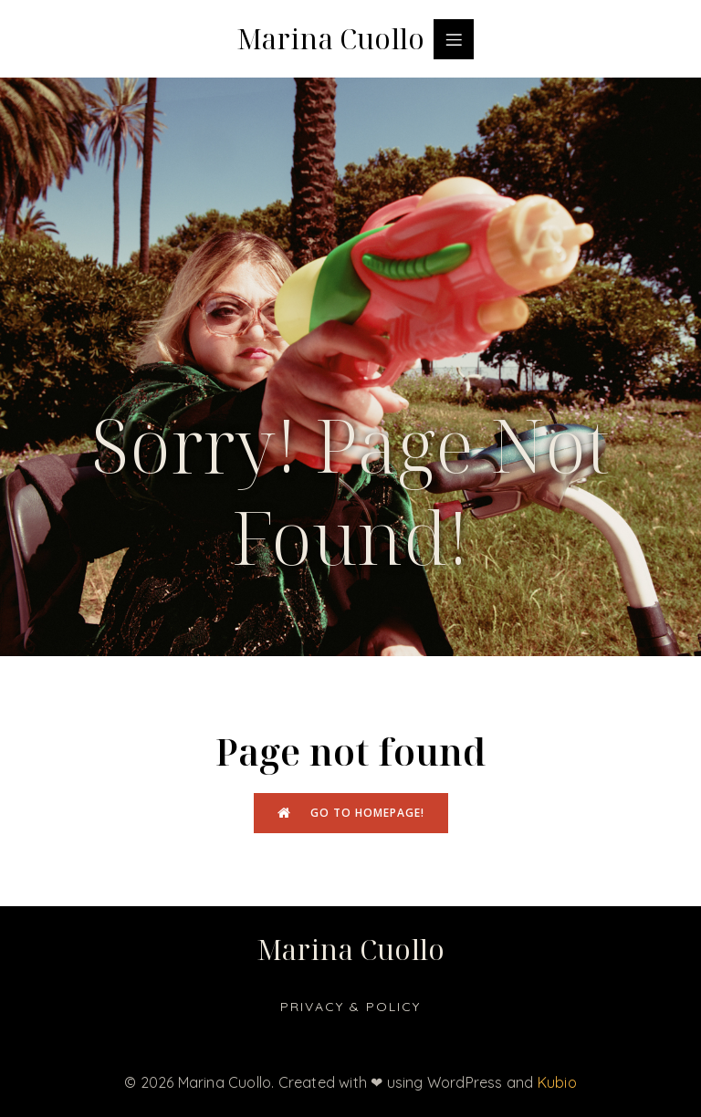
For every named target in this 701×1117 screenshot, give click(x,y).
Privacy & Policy (350, 1006)
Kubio (557, 1082)
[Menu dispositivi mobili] (454, 39)
